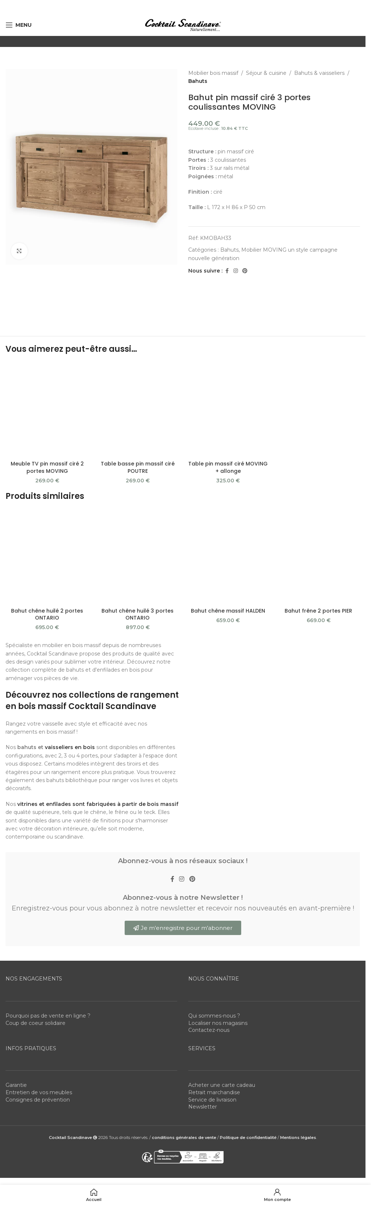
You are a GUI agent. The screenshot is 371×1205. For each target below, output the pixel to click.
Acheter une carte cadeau (221, 1085)
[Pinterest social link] (245, 271)
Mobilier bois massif (213, 73)
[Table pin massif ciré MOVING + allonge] (228, 409)
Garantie (16, 1085)
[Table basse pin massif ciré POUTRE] (137, 409)
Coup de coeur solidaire (35, 1023)
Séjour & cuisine (266, 73)
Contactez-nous (208, 1030)
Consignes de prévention (38, 1099)
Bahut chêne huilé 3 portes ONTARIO (137, 614)
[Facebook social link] (226, 271)
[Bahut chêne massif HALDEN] (228, 556)
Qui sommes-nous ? (214, 1015)
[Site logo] (182, 24)
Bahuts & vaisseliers (319, 73)
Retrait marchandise (214, 1092)
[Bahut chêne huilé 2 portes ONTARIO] (47, 556)
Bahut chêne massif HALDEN (228, 610)
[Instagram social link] (235, 271)
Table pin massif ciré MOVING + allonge (228, 467)
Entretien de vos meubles (39, 1092)
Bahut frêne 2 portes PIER (318, 610)
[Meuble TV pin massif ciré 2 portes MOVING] (47, 409)
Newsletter (202, 1106)
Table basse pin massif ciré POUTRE (138, 467)
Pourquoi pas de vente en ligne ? (48, 1015)
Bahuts (197, 81)
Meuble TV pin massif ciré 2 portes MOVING (47, 467)
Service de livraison (212, 1099)
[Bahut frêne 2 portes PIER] (318, 556)
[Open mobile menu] (18, 25)
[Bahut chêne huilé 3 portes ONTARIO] (137, 556)
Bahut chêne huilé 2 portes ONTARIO (47, 614)
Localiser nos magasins (217, 1023)
